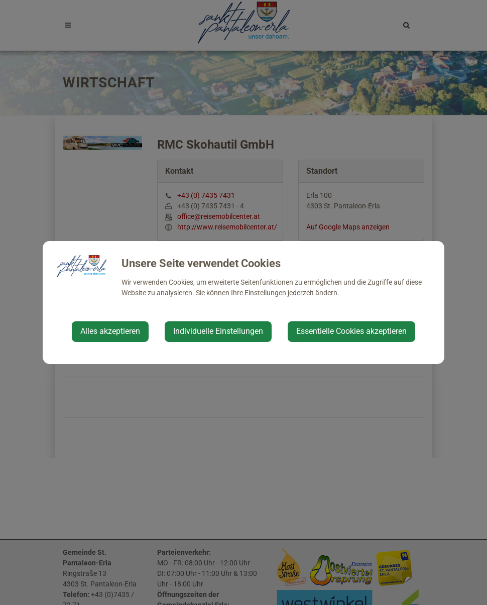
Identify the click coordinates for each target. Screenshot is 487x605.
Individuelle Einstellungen (218, 331)
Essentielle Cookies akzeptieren (351, 331)
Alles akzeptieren (110, 331)
